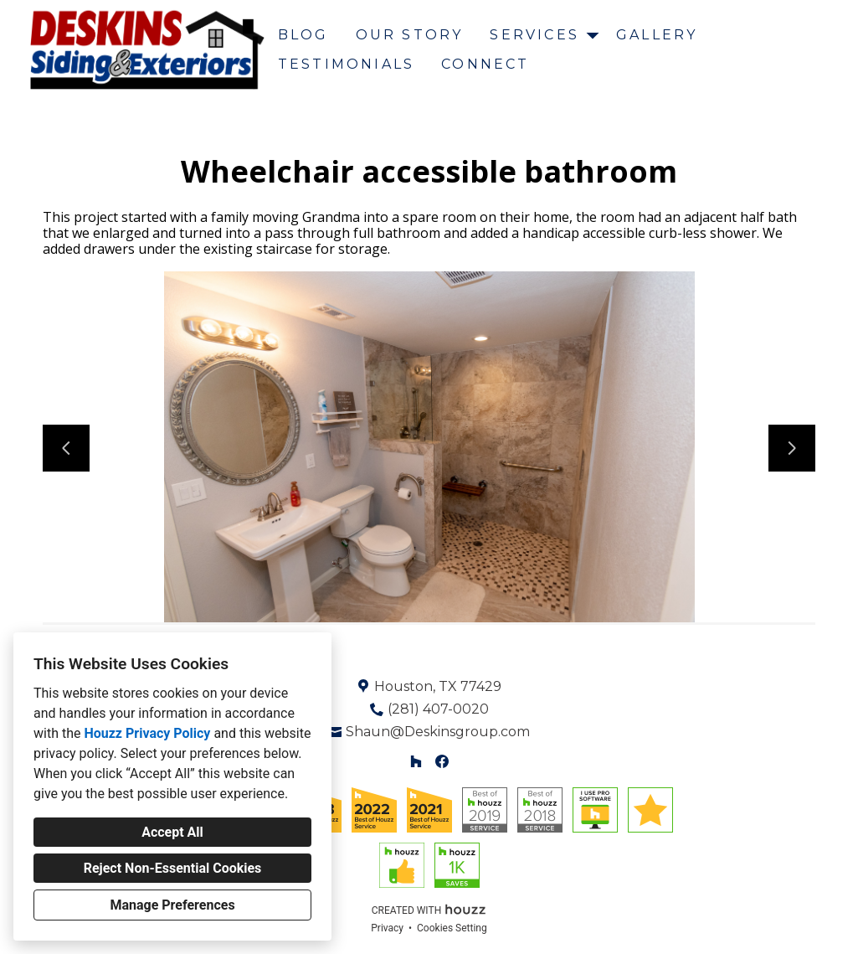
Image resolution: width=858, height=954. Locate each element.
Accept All (172, 832)
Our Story (410, 35)
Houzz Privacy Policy (147, 733)
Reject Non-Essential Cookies (173, 868)
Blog (303, 35)
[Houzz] (416, 760)
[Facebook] (441, 760)
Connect (485, 64)
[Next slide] (791, 448)
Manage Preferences (172, 905)
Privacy (387, 928)
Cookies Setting (452, 928)
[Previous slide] (66, 448)
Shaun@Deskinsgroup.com (438, 732)
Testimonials (346, 64)
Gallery (656, 35)
